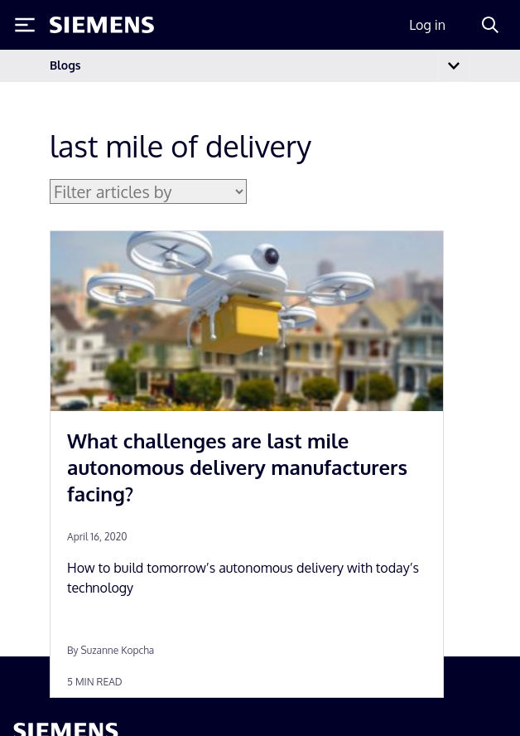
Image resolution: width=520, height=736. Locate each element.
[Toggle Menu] (24, 24)
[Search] (490, 24)
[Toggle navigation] (453, 66)
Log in (427, 25)
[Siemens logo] (102, 25)
